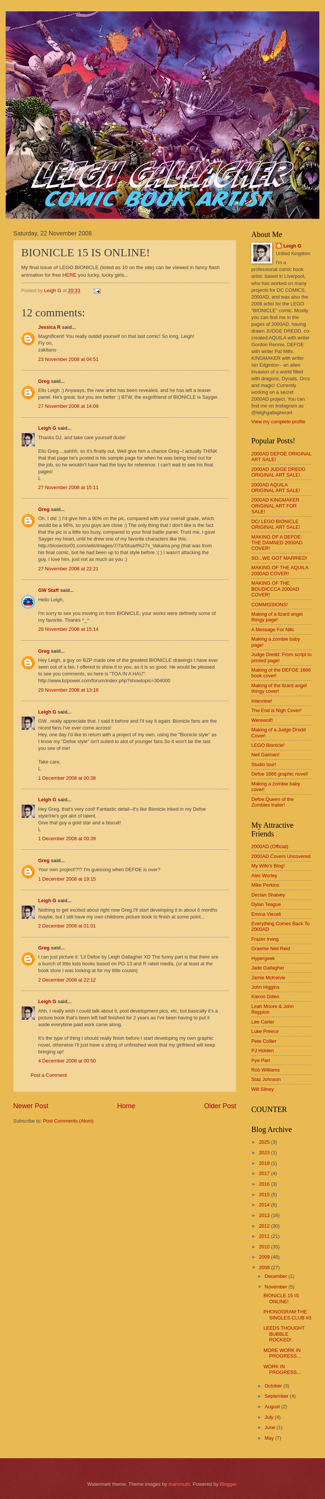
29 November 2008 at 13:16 (68, 690)
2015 (265, 1194)
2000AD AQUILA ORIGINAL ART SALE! (275, 487)
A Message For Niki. (273, 629)
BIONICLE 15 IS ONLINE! (281, 1298)
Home (126, 1106)
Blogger (228, 1484)
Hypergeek (263, 958)
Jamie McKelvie (268, 977)
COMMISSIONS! (269, 604)
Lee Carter (262, 1022)
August (273, 1406)
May (270, 1438)
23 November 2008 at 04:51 (68, 359)
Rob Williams (265, 1070)
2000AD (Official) (269, 846)
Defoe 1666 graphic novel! (279, 774)
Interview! (261, 701)
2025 (265, 1142)
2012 (265, 1226)
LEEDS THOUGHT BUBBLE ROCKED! (284, 1334)
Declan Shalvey (268, 895)
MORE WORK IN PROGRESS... (282, 1353)
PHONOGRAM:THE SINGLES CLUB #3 (287, 1314)
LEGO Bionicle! (268, 745)
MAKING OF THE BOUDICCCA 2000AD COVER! (275, 589)
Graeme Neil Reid (270, 948)
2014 (265, 1205)
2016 (265, 1184)
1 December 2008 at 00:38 (67, 778)
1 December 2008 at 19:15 (67, 879)
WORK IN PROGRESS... (282, 1369)
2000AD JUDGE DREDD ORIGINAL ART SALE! (278, 472)
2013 (265, 1215)
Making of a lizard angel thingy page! (277, 617)
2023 (265, 1152)
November (276, 1287)
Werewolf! (262, 720)
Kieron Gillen (265, 996)
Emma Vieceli (266, 914)
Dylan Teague (266, 904)
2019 (265, 1163)
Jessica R (49, 327)
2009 (265, 1257)
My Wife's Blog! (268, 866)
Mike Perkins (265, 885)
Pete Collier (264, 1041)
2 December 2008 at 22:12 (67, 980)
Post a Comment (49, 1075)
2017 (265, 1173)
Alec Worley (264, 875)
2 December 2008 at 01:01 (67, 926)
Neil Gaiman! (265, 754)
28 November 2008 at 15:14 (68, 629)
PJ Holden (262, 1050)
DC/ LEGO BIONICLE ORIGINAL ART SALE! (275, 524)
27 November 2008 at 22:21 (68, 568)
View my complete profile (278, 421)
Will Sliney (262, 1089)
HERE (69, 275)
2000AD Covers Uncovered (281, 856)
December (276, 1276)
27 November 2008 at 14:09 (68, 406)
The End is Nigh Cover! (276, 710)
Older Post (220, 1106)
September (277, 1396)
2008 (265, 1267)
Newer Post (30, 1106)
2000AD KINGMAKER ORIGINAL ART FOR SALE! (275, 505)
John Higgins (265, 987)
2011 (265, 1236)
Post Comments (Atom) (68, 1121)
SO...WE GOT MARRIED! (279, 558)
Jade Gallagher (267, 968)
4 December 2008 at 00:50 (67, 1061)
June (271, 1427)
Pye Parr (260, 1060)
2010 (265, 1247)
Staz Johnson (266, 1079)
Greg (44, 381)
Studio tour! (263, 764)
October (274, 1386)
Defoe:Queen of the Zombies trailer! (272, 802)
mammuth (179, 1484)
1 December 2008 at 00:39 (67, 838)
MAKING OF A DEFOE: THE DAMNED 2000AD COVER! (276, 542)
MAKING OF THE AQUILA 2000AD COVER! (279, 570)
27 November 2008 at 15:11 (68, 487)
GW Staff (48, 590)
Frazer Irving (265, 939)
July (269, 1417)
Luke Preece (265, 1031)
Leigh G (47, 428)
